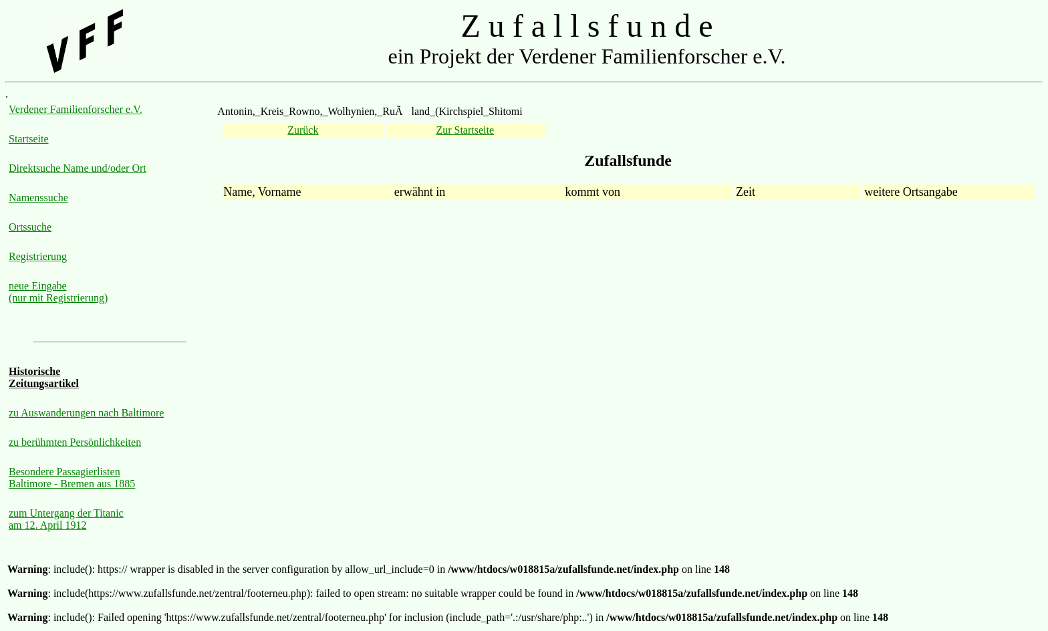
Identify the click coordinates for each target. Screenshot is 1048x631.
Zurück (302, 130)
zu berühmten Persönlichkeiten (75, 442)
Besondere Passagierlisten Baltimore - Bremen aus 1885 (72, 477)
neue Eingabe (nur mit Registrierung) (58, 291)
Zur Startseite (465, 130)
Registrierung (38, 256)
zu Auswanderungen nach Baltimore (86, 412)
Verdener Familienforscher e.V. (75, 109)
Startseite (29, 138)
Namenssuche (38, 197)
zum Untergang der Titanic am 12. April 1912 (66, 519)
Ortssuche (30, 227)
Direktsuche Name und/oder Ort (77, 168)
